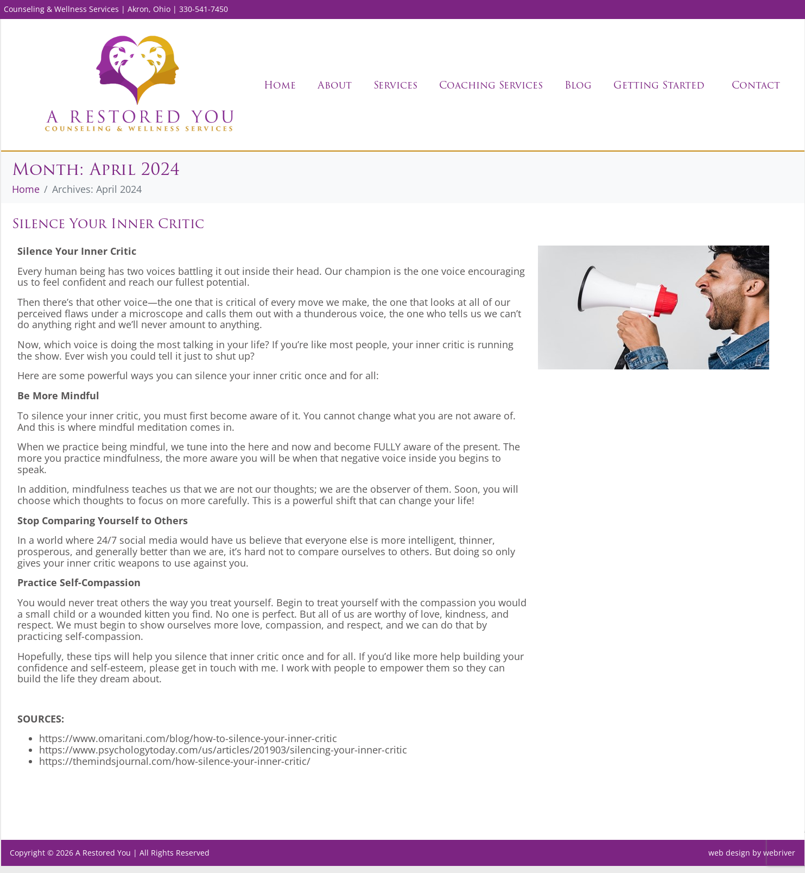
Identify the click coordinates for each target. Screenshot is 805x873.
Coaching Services (491, 85)
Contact (756, 85)
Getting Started (659, 85)
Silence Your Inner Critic (108, 231)
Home (280, 85)
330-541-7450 (203, 9)
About (335, 85)
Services (395, 85)
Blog (578, 85)
